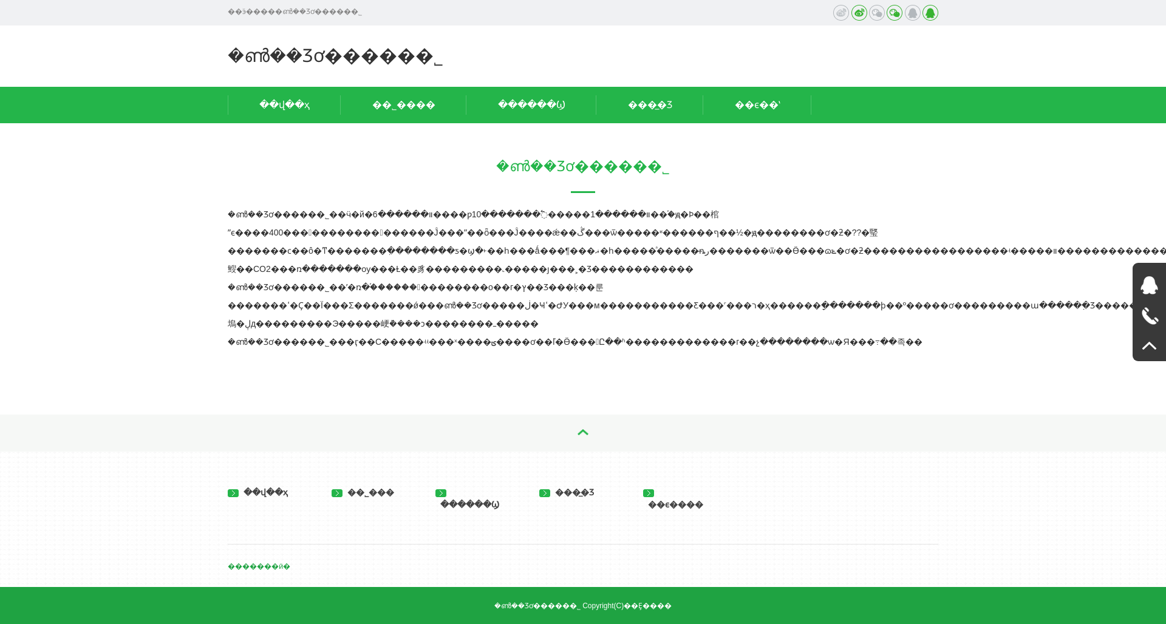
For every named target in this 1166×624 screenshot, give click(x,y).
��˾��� (363, 492)
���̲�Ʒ (650, 105)
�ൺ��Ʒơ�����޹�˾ (335, 56)
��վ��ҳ (284, 105)
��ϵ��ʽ (757, 105)
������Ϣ (531, 105)
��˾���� (403, 105)
